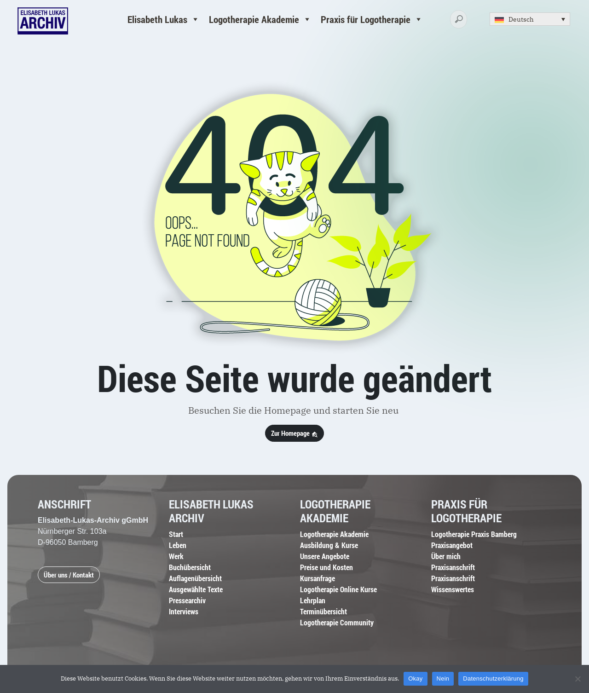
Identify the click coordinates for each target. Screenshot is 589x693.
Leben (177, 545)
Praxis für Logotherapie (372, 19)
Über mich (446, 556)
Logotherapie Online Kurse (338, 589)
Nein (443, 678)
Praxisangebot (452, 545)
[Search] (458, 19)
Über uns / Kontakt (69, 574)
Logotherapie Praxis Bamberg (474, 534)
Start (176, 534)
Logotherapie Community (337, 622)
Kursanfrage (317, 578)
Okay (415, 678)
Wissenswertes (452, 589)
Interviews (183, 611)
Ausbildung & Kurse (329, 545)
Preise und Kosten (326, 567)
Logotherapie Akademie (260, 19)
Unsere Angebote (324, 556)
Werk (176, 556)
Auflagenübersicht (195, 578)
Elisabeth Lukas (163, 19)
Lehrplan (312, 600)
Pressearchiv (187, 600)
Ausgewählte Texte (196, 589)
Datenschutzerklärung (493, 678)
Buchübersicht (190, 567)
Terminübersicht (323, 611)
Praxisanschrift (453, 567)
